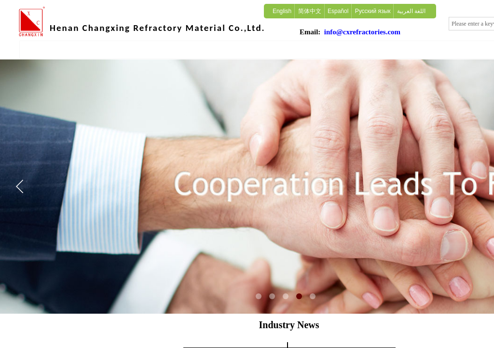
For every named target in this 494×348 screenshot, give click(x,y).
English (282, 11)
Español (338, 11)
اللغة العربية (411, 11)
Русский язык (373, 11)
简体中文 (309, 11)
